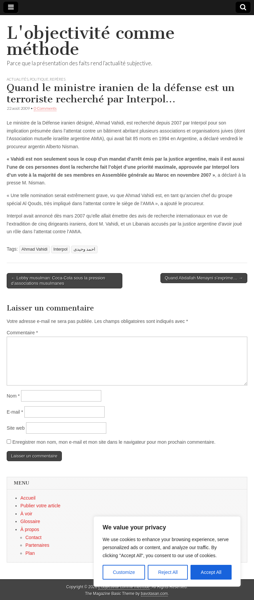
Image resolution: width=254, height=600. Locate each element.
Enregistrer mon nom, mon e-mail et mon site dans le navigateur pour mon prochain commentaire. (114, 442)
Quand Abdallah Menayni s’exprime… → (204, 277)
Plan (30, 553)
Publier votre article (40, 505)
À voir (26, 513)
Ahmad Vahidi (34, 249)
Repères (58, 79)
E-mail (15, 412)
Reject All (167, 572)
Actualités (17, 79)
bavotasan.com (154, 593)
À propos (29, 529)
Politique (39, 79)
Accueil (27, 498)
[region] (167, 551)
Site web (16, 428)
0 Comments (45, 108)
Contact (33, 537)
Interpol (60, 249)
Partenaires (37, 545)
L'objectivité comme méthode (91, 41)
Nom (13, 396)
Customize (124, 572)
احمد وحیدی (85, 249)
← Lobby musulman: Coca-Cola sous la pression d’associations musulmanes (58, 280)
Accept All (211, 572)
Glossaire (30, 521)
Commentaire (22, 332)
